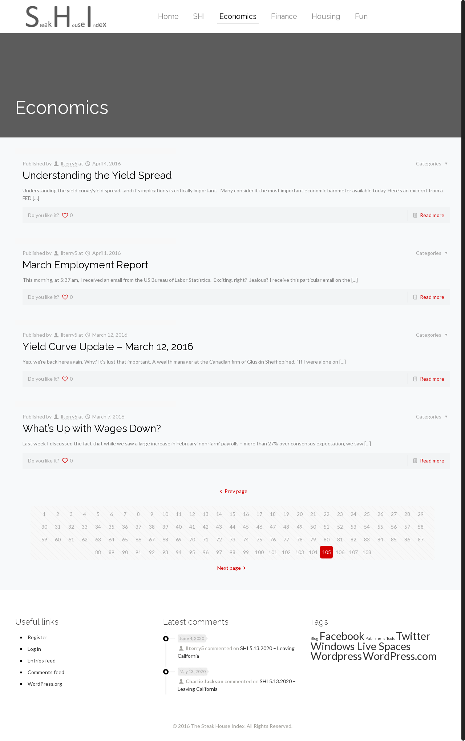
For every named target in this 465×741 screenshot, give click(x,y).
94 (179, 552)
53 (353, 527)
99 (246, 552)
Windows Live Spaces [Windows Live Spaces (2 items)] (361, 646)
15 (232, 514)
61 (71, 539)
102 (286, 552)
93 (165, 552)
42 (206, 527)
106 (340, 552)
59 (44, 539)
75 (259, 539)
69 (179, 539)
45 (246, 527)
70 (192, 539)
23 (340, 514)
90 (125, 552)
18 (273, 514)
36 (125, 527)
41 (192, 527)
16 (246, 514)
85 (394, 539)
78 (300, 539)
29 (421, 514)
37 (138, 527)
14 (219, 514)
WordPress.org (45, 684)
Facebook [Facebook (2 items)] (341, 635)
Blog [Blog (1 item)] (314, 638)
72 (219, 539)
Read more (432, 215)
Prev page (233, 491)
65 (125, 539)
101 (272, 552)
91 (138, 552)
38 (152, 527)
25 (367, 514)
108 (367, 552)
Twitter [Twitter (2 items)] (413, 635)
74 (246, 539)
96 (206, 552)
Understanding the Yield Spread (97, 175)
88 (98, 552)
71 (206, 539)
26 (380, 514)
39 (165, 527)
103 (299, 552)
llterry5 (69, 163)
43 (219, 527)
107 (353, 552)
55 (380, 527)
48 (286, 527)
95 (192, 552)
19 (286, 514)
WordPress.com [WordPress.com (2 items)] (400, 655)
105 (326, 552)
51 (326, 527)
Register (37, 637)
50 (313, 527)
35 (111, 527)
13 (206, 514)
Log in (34, 649)
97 (219, 552)
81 (340, 539)
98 (232, 552)
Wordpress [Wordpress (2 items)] (336, 655)
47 (273, 527)
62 (85, 539)
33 (85, 527)
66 (138, 539)
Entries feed (42, 660)
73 (232, 539)
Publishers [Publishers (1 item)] (375, 638)
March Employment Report (85, 265)
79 (313, 539)
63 (98, 539)
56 (394, 527)
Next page (232, 568)
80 (326, 539)
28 (407, 514)
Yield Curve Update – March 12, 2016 (108, 347)
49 (300, 527)
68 (165, 539)
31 (58, 527)
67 (152, 539)
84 (380, 539)
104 (313, 552)
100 (259, 552)
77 (286, 539)
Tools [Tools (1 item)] (390, 638)
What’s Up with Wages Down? (92, 428)
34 (98, 527)
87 (421, 539)
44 (232, 527)
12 (192, 514)
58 (421, 527)
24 (353, 514)
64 (111, 539)
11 (179, 514)
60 (58, 539)
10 (165, 514)
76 (273, 539)
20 (300, 514)
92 (152, 552)
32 (71, 527)
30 (44, 527)
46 (259, 527)
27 (394, 514)
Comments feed (46, 672)
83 (367, 539)
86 (407, 539)
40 (179, 527)
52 (340, 527)
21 (313, 514)
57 (407, 527)
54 (367, 527)
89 (111, 552)
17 (259, 514)
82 (353, 539)
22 (326, 514)
